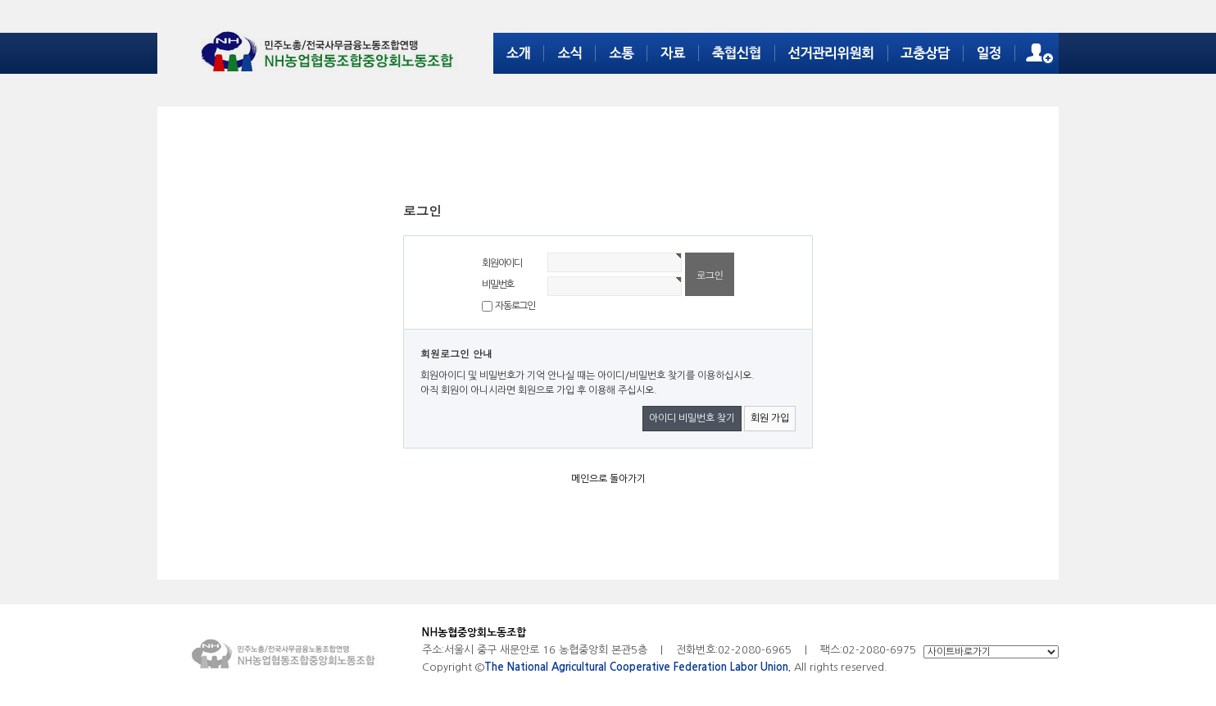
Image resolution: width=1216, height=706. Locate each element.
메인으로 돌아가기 (608, 479)
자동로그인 (515, 306)
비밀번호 (498, 284)
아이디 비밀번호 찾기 (692, 418)
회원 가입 (770, 418)
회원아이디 (502, 263)
